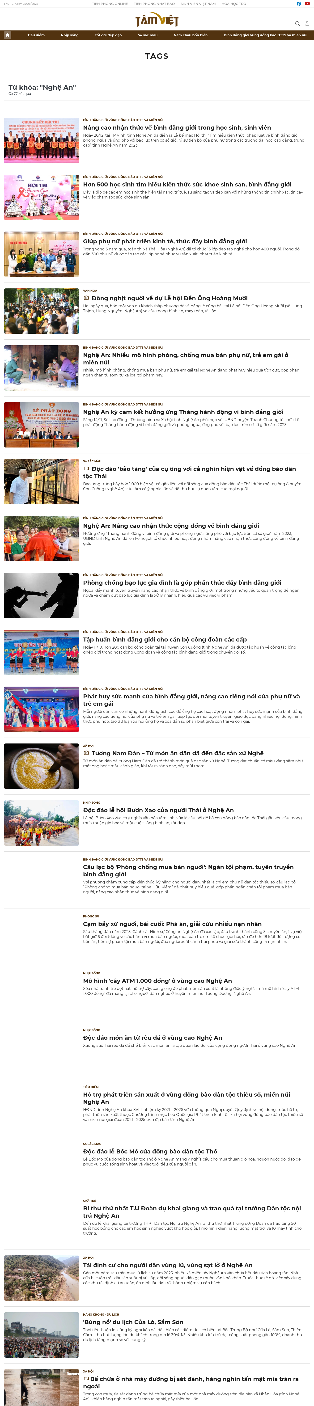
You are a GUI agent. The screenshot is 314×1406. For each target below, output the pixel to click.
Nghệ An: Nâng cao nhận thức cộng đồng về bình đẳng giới (171, 525)
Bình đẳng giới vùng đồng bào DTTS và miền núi (265, 35)
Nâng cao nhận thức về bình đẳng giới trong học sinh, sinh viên (177, 127)
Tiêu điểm (36, 35)
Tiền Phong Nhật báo (154, 4)
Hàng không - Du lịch (101, 1314)
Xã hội (88, 745)
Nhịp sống (70, 35)
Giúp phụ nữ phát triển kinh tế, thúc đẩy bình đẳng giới (165, 241)
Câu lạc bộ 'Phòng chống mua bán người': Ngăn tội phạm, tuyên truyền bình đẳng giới (188, 871)
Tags (157, 56)
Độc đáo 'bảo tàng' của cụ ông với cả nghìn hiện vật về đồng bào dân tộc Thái (189, 472)
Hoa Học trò (234, 4)
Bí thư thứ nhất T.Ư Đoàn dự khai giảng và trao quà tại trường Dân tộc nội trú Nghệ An (192, 1212)
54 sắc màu (147, 35)
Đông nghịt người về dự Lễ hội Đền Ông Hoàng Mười (166, 298)
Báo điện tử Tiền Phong (157, 19)
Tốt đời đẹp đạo (108, 35)
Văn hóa (90, 290)
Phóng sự (91, 916)
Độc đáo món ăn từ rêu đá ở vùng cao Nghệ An (152, 1037)
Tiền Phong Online (110, 4)
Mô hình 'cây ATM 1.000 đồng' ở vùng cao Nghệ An (157, 980)
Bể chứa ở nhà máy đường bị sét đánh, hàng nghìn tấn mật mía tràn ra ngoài (191, 1383)
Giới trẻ (89, 1201)
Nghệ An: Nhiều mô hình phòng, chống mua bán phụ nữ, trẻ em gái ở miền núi (186, 359)
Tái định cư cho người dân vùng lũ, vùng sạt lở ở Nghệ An (168, 1265)
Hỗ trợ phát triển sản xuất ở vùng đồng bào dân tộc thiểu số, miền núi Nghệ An (186, 1098)
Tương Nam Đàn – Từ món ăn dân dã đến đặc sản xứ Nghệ (174, 753)
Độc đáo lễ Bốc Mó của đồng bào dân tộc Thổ (150, 1151)
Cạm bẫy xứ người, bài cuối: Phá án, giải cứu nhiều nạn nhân (172, 923)
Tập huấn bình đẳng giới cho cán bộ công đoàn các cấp (165, 639)
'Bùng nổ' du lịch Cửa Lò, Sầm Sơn (133, 1322)
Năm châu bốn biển (191, 35)
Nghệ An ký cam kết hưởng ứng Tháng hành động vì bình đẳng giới (183, 412)
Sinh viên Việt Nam (198, 4)
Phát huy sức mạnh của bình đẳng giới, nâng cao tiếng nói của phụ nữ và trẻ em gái (191, 700)
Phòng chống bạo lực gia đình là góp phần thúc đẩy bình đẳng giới (182, 582)
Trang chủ (7, 35)
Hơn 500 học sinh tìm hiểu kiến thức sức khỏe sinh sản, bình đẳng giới (187, 184)
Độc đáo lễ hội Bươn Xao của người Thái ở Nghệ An (158, 810)
